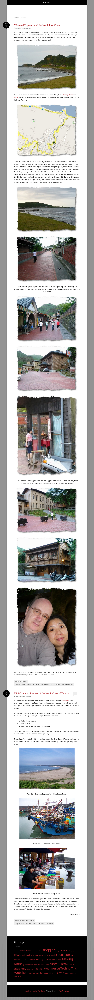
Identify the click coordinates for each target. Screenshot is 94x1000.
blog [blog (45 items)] (39, 950)
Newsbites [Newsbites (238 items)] (58, 964)
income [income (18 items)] (17, 960)
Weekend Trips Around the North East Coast (37, 25)
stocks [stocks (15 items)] (39, 969)
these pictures (68, 95)
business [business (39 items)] (64, 950)
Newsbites (25, 920)
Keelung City (48, 684)
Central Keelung (26, 684)
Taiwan (24, 681)
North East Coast (58, 684)
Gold (41, 684)
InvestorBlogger (26, 28)
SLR (46, 924)
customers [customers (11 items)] (50, 955)
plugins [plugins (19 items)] (17, 969)
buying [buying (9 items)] (72, 951)
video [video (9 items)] (34, 973)
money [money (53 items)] (41, 964)
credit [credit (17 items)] (28, 955)
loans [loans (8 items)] (45, 960)
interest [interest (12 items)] (32, 960)
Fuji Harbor (28, 924)
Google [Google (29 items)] (71, 955)
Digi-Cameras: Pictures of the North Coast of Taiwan (41, 693)
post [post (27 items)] (22, 969)
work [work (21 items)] (22, 976)
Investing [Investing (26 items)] (39, 959)
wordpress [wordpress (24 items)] (41, 973)
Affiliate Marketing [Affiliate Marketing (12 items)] (26, 951)
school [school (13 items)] (34, 969)
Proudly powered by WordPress (34, 991)
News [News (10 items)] (47, 964)
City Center (35, 684)
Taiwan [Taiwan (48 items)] (46, 968)
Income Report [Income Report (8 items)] (25, 960)
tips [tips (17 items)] (27, 973)
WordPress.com (64, 991)
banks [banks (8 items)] (34, 951)
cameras (66, 700)
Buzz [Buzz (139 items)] (17, 955)
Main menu (47, 2)
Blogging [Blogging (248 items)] (49, 950)
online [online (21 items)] (71, 964)
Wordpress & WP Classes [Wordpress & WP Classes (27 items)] (58, 973)
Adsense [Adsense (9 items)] (17, 951)
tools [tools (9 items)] (30, 973)
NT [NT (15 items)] (67, 964)
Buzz (22, 924)
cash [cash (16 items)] (23, 955)
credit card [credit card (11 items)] (34, 955)
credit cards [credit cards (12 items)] (42, 955)
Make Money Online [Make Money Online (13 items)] (54, 960)
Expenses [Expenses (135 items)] (61, 954)
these (16, 97)
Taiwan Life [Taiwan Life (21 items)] (55, 969)
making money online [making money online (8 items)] (31, 964)
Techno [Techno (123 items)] (65, 968)
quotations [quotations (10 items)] (28, 969)
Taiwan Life (68, 684)
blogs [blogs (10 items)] (57, 951)
